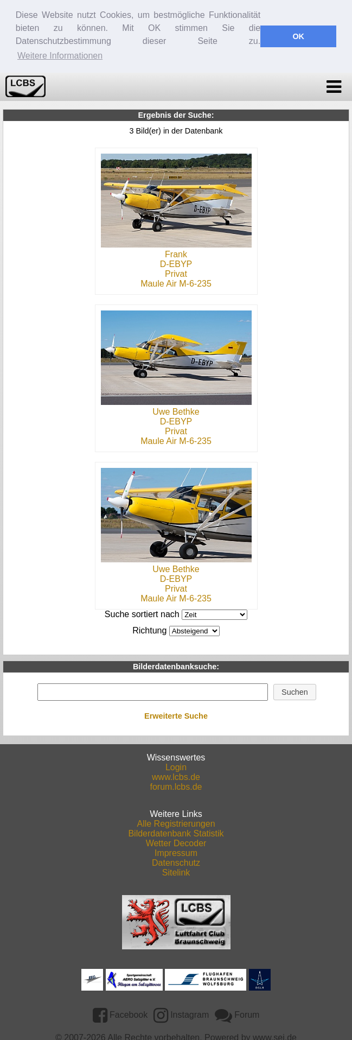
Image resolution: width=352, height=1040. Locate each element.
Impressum (176, 852)
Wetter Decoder (176, 842)
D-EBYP (176, 263)
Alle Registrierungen (176, 822)
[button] (295, 691)
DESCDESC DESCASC (194, 630)
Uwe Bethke (175, 410)
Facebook (120, 1013)
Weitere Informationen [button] (60, 55)
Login (176, 766)
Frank (176, 253)
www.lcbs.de (176, 776)
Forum (237, 1013)
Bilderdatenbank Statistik (175, 832)
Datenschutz (176, 861)
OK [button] (298, 36)
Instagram (181, 1013)
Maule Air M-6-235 (176, 282)
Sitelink (176, 871)
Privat (176, 272)
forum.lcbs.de (176, 785)
